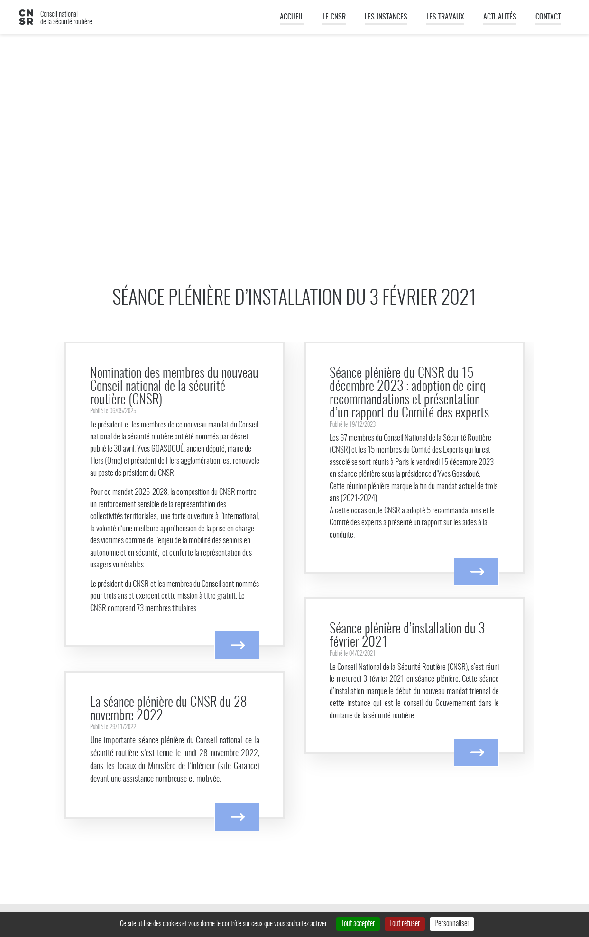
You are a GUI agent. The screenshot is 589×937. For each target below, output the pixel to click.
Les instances (386, 17)
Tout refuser (404, 924)
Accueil (292, 17)
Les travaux (445, 17)
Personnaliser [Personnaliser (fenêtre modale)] (451, 924)
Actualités (499, 17)
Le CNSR (334, 17)
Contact (548, 17)
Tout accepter (358, 924)
